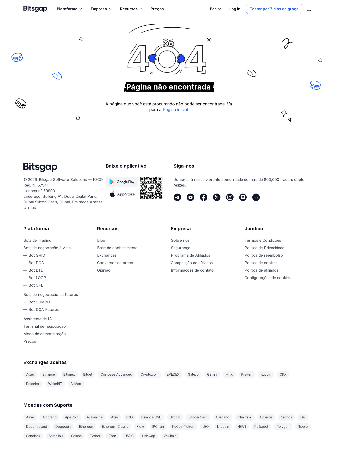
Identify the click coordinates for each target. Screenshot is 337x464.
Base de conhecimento (117, 247)
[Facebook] (203, 197)
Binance (49, 374)
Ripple (303, 426)
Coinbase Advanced (116, 374)
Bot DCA (36, 262)
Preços (29, 341)
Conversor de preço (115, 262)
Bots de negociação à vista (47, 247)
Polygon (283, 426)
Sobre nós (180, 240)
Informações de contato (192, 270)
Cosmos (266, 417)
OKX (283, 374)
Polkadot (261, 426)
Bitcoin (175, 417)
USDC (129, 436)
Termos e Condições (263, 240)
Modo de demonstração (44, 333)
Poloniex (33, 384)
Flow (140, 426)
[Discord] (243, 197)
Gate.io (193, 374)
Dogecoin (63, 426)
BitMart (76, 384)
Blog (101, 240)
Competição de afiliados (192, 262)
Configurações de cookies (268, 277)
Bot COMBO (39, 302)
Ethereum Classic (115, 426)
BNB (129, 417)
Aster (30, 374)
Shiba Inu (56, 436)
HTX (229, 374)
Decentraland (36, 426)
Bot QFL (36, 285)
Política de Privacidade (264, 247)
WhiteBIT (55, 384)
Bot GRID (37, 255)
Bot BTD (36, 270)
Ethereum (86, 426)
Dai (302, 417)
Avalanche (95, 417)
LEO (206, 426)
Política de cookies (261, 262)
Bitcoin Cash (198, 417)
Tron (112, 436)
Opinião (103, 270)
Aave (30, 417)
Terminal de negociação (44, 326)
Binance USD (151, 417)
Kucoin (266, 374)
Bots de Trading (37, 240)
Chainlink (245, 417)
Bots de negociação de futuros (50, 294)
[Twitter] (216, 197)
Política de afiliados (261, 270)
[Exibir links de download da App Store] (309, 9)
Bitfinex (69, 374)
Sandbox (33, 436)
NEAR (242, 426)
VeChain (170, 436)
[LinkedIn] (256, 197)
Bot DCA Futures (44, 309)
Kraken (246, 374)
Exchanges (107, 255)
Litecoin (223, 426)
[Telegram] (177, 197)
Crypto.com (149, 374)
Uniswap (148, 436)
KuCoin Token (183, 426)
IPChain (158, 426)
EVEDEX (173, 374)
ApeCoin (71, 417)
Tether (95, 436)
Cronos (286, 417)
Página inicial (175, 109)
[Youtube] (190, 197)
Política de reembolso (264, 255)
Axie (114, 417)
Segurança (180, 247)
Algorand (50, 417)
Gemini (212, 374)
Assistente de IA (37, 319)
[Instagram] (230, 197)
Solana (76, 436)
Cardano (222, 417)
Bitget (87, 374)
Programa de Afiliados (190, 255)
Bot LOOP (37, 277)
